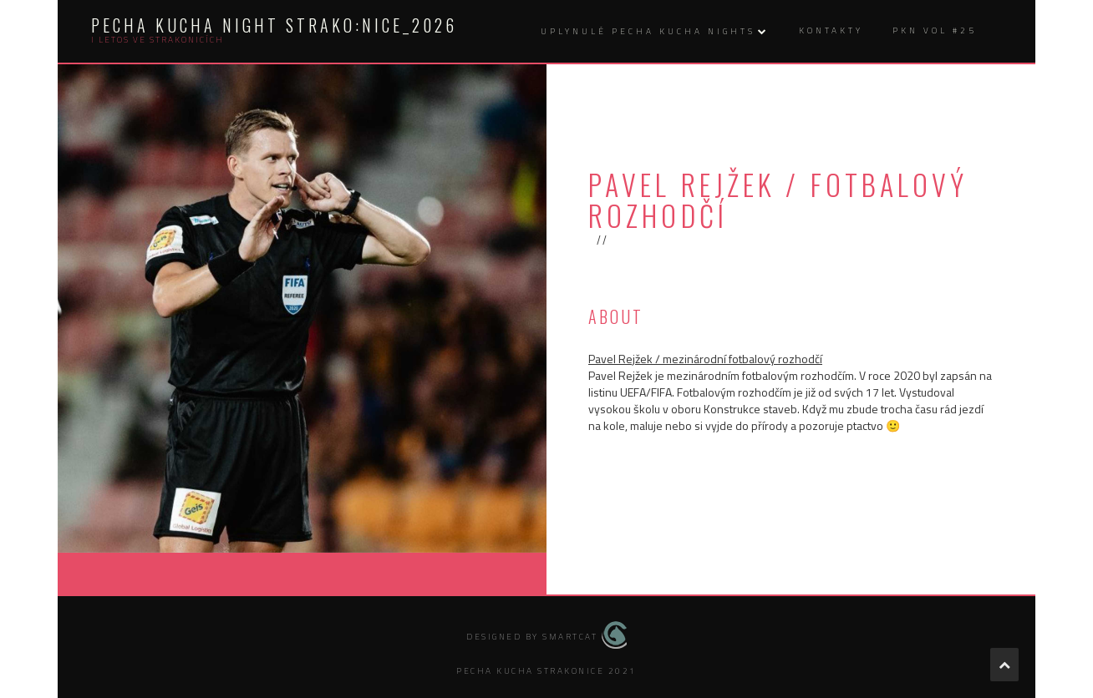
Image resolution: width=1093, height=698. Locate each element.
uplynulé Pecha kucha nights (648, 31)
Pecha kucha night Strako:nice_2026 (274, 25)
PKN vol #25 (934, 30)
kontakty (831, 30)
